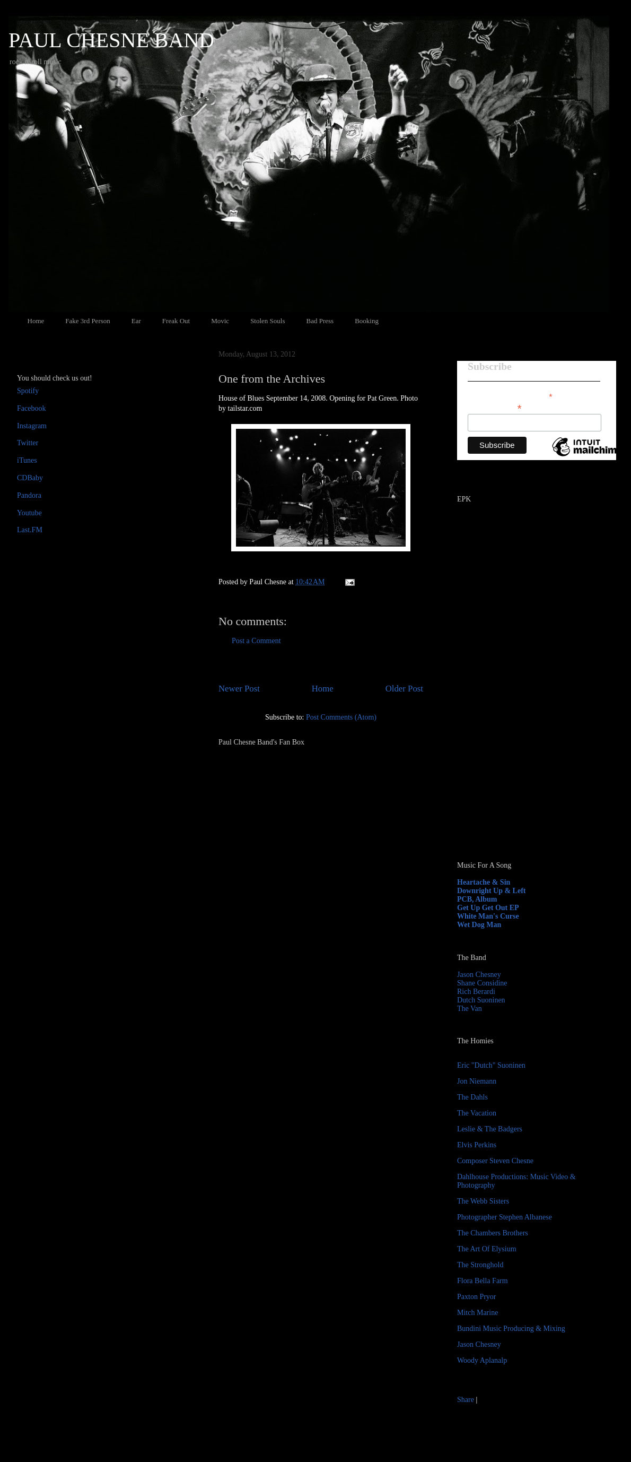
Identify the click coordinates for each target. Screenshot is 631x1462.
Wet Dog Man (479, 925)
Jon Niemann (476, 1081)
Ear (136, 321)
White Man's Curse (488, 916)
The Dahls (472, 1097)
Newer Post (239, 689)
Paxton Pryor (476, 1297)
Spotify (28, 391)
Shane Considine (482, 983)
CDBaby (30, 478)
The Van (469, 1009)
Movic (220, 321)
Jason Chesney (479, 975)
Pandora (29, 495)
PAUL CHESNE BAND (111, 40)
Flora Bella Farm (482, 1281)
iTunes (27, 460)
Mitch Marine (477, 1313)
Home (36, 321)
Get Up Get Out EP (488, 908)
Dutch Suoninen (481, 1000)
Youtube (29, 513)
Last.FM (29, 530)
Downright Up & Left (491, 891)
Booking (367, 321)
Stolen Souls (267, 321)
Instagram (32, 426)
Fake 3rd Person (87, 321)
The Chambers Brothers (492, 1233)
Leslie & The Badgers (489, 1129)
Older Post (404, 689)
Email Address (495, 407)
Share (465, 1400)
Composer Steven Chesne (495, 1161)
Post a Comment (256, 641)
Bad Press (320, 321)
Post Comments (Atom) (341, 717)
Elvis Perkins (476, 1145)
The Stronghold (480, 1265)
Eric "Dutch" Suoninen (491, 1065)
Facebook (31, 408)
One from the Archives (271, 378)
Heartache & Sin (483, 882)
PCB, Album (477, 899)
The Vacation (476, 1113)
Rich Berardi (476, 992)
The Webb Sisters (483, 1201)
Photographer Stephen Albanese (504, 1217)
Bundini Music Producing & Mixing (511, 1329)
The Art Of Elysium (486, 1249)
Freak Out (176, 321)
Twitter (27, 443)
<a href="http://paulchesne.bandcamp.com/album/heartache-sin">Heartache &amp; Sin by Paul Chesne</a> (523, 731)
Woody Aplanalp (482, 1360)
